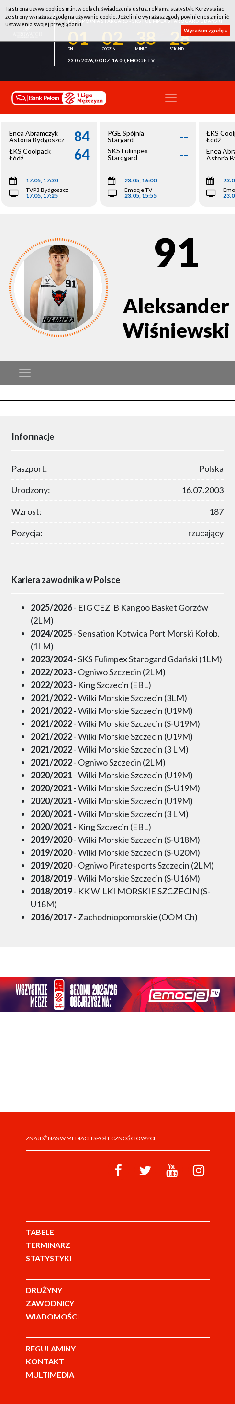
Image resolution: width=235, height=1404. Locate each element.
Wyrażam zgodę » (205, 30)
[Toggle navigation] (170, 97)
